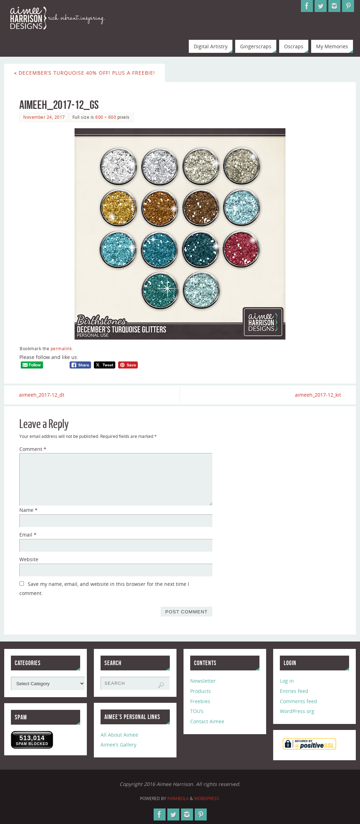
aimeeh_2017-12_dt (42, 394)
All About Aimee (119, 734)
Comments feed (298, 701)
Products (200, 691)
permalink (61, 348)
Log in (287, 680)
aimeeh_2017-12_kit (318, 394)
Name (28, 510)
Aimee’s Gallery (118, 745)
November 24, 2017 (44, 117)
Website (28, 559)
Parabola (178, 798)
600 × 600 (105, 117)
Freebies (200, 701)
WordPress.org (297, 711)
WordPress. (207, 798)
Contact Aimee (207, 721)
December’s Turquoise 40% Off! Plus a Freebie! (84, 72)
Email (28, 534)
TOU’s (197, 711)
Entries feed (294, 691)
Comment (32, 449)
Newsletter (203, 680)
